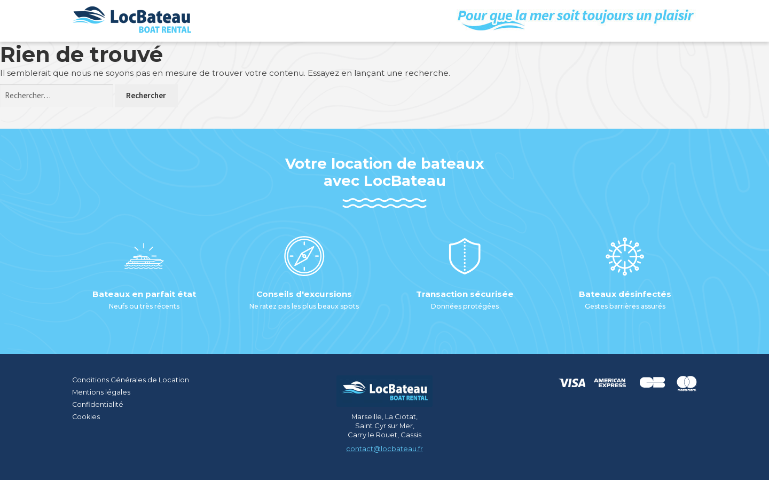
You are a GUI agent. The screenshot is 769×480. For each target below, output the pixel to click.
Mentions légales (101, 391)
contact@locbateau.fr (384, 448)
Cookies (86, 416)
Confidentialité (98, 403)
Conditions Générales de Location (131, 379)
